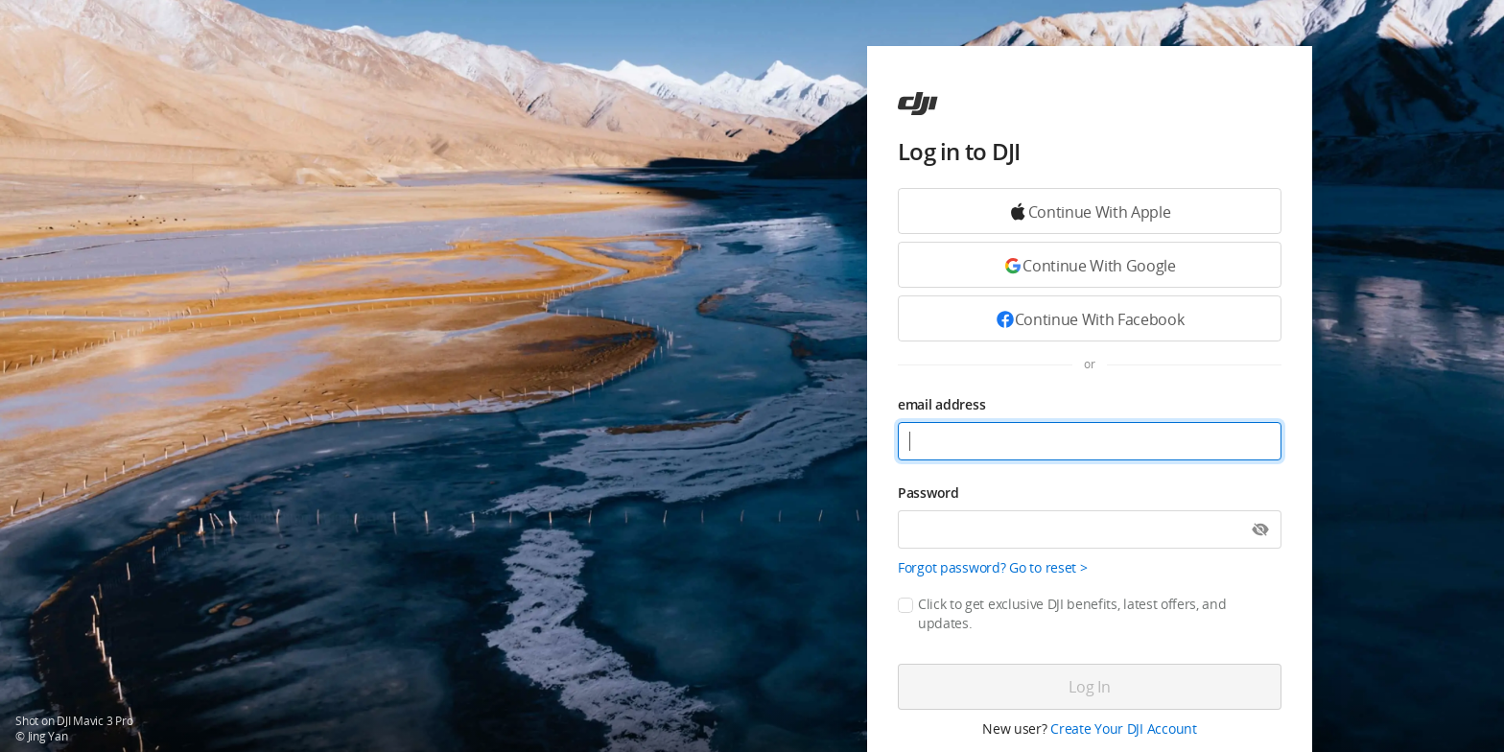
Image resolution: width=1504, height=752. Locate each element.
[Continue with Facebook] (1089, 318)
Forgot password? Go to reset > (993, 567)
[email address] (1089, 441)
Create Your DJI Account (1123, 728)
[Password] (1089, 529)
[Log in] (1089, 687)
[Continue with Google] (1089, 211)
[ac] (918, 103)
